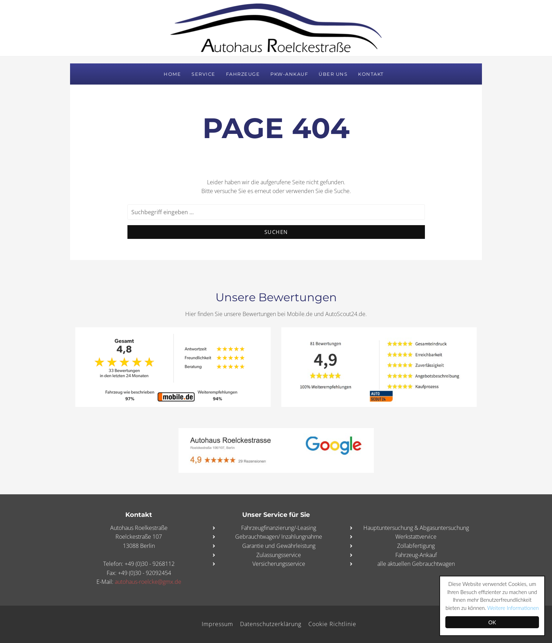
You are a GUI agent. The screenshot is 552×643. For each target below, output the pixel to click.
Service (203, 74)
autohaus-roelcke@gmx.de (148, 582)
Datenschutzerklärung (270, 624)
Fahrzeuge (243, 74)
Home (172, 74)
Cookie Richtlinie (332, 624)
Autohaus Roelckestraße (276, 28)
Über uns (333, 74)
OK (492, 622)
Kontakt (371, 74)
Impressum (217, 624)
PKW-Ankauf (289, 74)
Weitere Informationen (513, 608)
